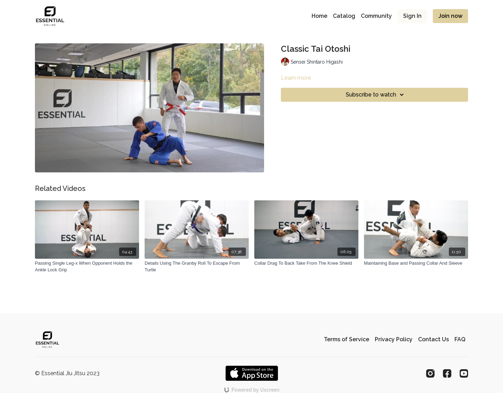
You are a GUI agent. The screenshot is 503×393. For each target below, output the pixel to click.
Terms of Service (346, 339)
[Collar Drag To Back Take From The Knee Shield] (306, 263)
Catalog (344, 16)
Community (376, 16)
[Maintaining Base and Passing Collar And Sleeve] (416, 263)
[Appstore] (251, 373)
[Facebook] (447, 373)
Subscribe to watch (376, 95)
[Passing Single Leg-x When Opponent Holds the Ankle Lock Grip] (87, 266)
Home (319, 16)
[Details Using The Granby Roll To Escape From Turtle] (197, 266)
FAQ (459, 339)
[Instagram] (430, 373)
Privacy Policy (394, 339)
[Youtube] (464, 373)
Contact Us (433, 339)
